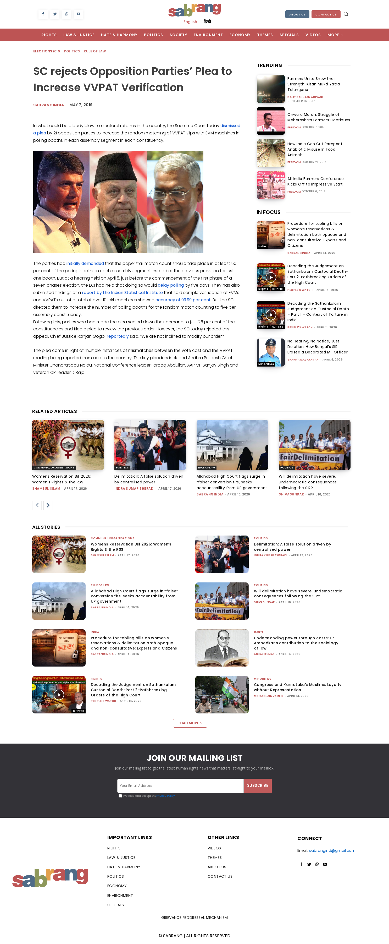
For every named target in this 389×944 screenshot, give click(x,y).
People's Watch (300, 290)
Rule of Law (95, 51)
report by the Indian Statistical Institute (122, 293)
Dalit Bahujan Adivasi (305, 97)
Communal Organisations (54, 468)
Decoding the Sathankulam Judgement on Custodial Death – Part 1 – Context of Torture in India (318, 312)
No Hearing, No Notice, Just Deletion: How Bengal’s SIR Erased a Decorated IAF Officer (317, 347)
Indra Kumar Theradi (134, 488)
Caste (259, 632)
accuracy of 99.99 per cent (183, 300)
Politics (72, 51)
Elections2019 (47, 51)
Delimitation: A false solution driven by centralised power (292, 547)
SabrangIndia (48, 105)
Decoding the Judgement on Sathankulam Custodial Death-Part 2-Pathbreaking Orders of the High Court (317, 274)
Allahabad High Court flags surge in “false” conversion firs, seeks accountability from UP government (232, 482)
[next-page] (48, 505)
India (262, 246)
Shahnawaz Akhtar (303, 360)
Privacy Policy (165, 796)
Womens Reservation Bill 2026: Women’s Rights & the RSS (131, 547)
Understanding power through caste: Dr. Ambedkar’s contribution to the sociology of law (296, 643)
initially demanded (85, 263)
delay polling (171, 285)
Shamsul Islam (46, 488)
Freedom (294, 127)
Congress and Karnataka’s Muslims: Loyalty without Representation (297, 687)
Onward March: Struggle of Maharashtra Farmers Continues (317, 117)
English (190, 21)
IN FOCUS (269, 212)
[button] (346, 14)
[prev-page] (37, 505)
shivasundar (291, 494)
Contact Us (326, 14)
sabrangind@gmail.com (332, 850)
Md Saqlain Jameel (269, 696)
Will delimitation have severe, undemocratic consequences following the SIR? (308, 482)
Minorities (266, 364)
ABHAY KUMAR (264, 654)
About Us (297, 14)
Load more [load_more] (190, 723)
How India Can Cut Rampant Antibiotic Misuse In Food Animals (317, 149)
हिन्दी (207, 21)
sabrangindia (298, 253)
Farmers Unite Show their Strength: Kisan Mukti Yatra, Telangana (312, 84)
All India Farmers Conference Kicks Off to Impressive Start (318, 181)
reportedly (118, 336)
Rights (263, 289)
